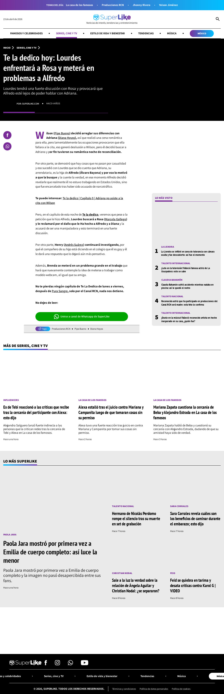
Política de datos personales (154, 687)
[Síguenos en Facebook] (45, 663)
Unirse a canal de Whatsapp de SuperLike (81, 316)
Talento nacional (172, 296)
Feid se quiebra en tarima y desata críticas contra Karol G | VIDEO (193, 585)
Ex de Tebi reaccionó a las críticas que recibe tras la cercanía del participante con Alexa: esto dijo (36, 412)
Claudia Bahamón (171, 280)
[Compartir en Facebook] (7, 135)
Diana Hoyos (67, 138)
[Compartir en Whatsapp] (7, 146)
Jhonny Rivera (142, 5)
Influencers (11, 400)
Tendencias (147, 33)
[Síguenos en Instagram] (57, 663)
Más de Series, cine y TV (26, 345)
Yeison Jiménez (169, 5)
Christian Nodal (122, 572)
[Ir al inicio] (112, 19)
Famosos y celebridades (25, 33)
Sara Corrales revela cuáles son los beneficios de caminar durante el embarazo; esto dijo (195, 518)
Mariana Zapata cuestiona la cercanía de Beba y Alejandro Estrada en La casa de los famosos (185, 412)
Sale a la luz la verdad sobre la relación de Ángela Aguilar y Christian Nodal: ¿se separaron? (135, 585)
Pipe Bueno (61, 133)
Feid (172, 572)
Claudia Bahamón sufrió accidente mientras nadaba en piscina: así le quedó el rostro (188, 286)
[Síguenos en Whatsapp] (70, 663)
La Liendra (167, 246)
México (203, 33)
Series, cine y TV (66, 33)
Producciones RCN (113, 5)
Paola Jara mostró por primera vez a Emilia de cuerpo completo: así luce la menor (50, 551)
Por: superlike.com (28, 103)
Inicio (6, 47)
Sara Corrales (179, 506)
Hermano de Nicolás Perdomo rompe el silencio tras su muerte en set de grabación (136, 518)
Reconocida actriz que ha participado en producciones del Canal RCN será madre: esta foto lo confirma (188, 302)
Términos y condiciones (123, 687)
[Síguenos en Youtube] (84, 663)
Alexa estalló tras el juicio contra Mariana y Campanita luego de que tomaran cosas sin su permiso (110, 412)
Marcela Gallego (115, 219)
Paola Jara (9, 534)
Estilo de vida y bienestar (108, 33)
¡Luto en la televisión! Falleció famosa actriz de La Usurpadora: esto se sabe (186, 269)
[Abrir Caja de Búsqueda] (218, 19)
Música (173, 33)
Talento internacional (175, 263)
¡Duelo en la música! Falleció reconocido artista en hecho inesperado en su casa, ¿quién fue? (186, 319)
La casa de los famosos (79, 5)
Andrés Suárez (74, 245)
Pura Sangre (60, 291)
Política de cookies (182, 687)
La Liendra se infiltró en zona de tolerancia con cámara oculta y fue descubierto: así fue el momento (188, 253)
